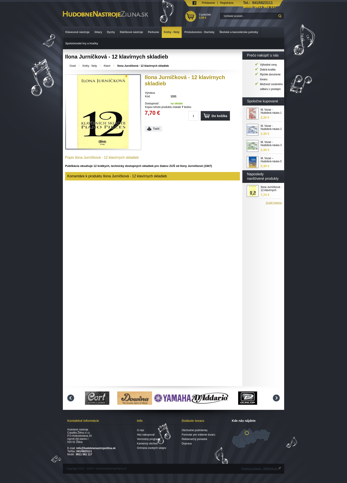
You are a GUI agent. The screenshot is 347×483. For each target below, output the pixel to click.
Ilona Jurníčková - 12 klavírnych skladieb (271, 189)
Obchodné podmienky (195, 430)
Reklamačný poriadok (194, 439)
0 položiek (208, 16)
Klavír (107, 65)
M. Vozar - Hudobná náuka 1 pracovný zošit (271, 111)
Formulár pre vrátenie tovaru (198, 434)
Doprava (187, 443)
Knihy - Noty (90, 65)
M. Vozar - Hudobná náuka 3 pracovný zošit (271, 144)
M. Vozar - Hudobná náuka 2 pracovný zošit (271, 127)
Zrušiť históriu (274, 202)
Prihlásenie (208, 2)
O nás (140, 430)
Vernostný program (148, 439)
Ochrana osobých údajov (151, 448)
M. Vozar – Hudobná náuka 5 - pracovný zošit (271, 160)
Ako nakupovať (146, 434)
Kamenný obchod (147, 443)
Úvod (72, 65)
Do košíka (219, 116)
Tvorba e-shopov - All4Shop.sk (261, 468)
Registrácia (226, 2)
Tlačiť (156, 128)
